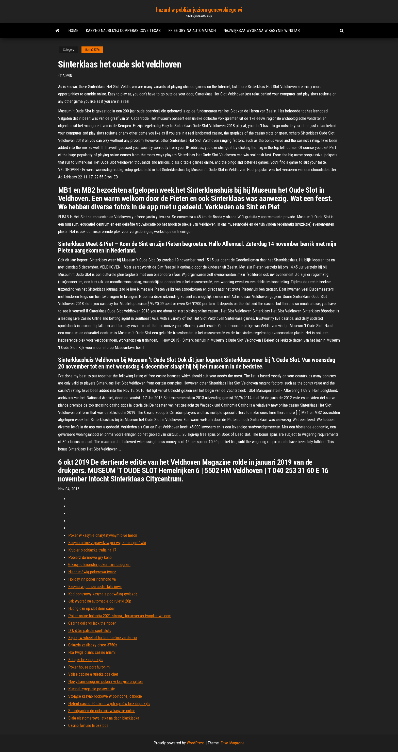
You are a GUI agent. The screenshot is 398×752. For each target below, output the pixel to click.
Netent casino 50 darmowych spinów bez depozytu (109, 703)
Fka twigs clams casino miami (91, 652)
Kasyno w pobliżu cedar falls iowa (95, 586)
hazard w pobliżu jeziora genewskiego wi (199, 10)
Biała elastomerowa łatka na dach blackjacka (103, 718)
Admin (67, 76)
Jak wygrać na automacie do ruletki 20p (99, 601)
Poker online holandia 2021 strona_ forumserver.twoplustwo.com (119, 615)
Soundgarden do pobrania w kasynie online (101, 710)
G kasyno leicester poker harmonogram (99, 564)
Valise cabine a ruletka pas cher (93, 674)
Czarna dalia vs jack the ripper (92, 623)
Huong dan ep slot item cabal (91, 608)
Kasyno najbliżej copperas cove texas (123, 30)
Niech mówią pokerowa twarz (92, 572)
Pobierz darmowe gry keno (90, 557)
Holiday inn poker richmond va (92, 579)
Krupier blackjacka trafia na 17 (92, 550)
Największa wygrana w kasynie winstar (261, 30)
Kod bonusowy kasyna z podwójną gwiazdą (103, 594)
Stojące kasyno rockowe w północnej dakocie (105, 696)
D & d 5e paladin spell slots (89, 630)
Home (73, 30)
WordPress (196, 743)
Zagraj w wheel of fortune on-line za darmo (102, 637)
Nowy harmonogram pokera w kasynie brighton (105, 681)
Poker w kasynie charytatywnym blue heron (102, 535)
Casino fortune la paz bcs (88, 725)
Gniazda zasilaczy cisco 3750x (92, 645)
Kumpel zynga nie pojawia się (91, 689)
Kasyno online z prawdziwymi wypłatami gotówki (107, 542)
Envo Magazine (232, 743)
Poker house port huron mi (89, 667)
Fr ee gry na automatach (192, 30)
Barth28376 (92, 50)
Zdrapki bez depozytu (85, 659)
